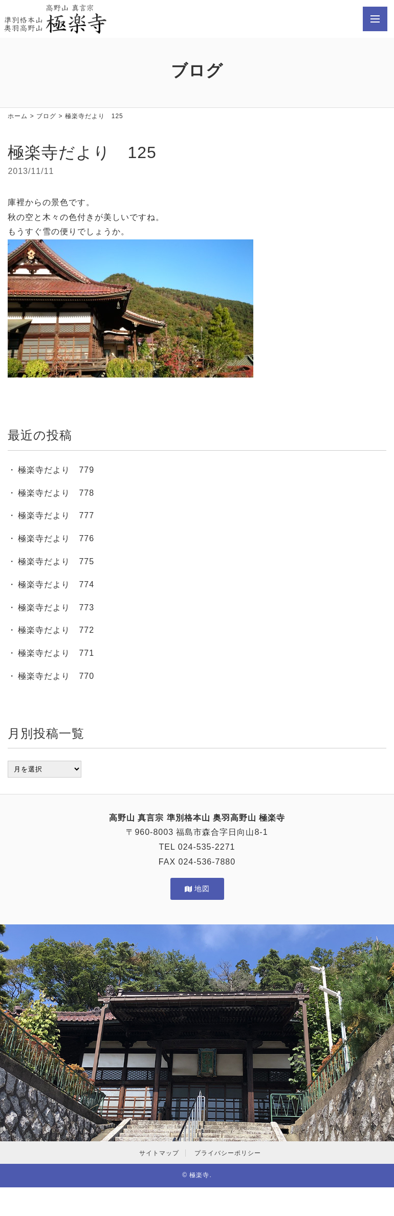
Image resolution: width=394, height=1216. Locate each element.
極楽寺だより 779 (56, 470)
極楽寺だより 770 (56, 676)
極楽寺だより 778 (56, 493)
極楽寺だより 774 (56, 584)
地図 (197, 889)
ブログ (46, 116)
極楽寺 (199, 1175)
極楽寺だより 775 (56, 561)
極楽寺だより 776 (56, 538)
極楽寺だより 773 (56, 607)
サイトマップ (159, 1153)
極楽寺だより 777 (56, 515)
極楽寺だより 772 (56, 630)
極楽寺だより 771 (56, 653)
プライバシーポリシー (227, 1153)
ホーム (18, 116)
